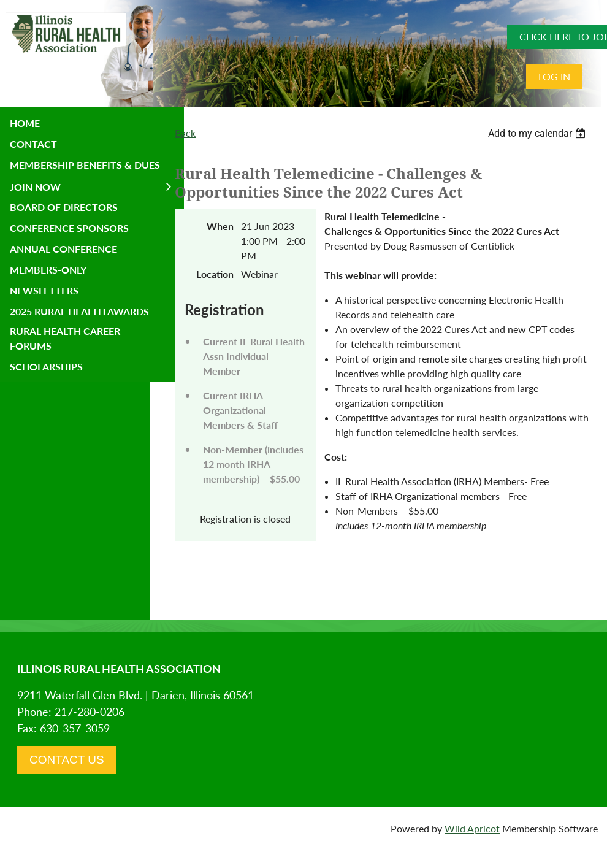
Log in (554, 76)
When (220, 226)
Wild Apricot (472, 828)
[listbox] (538, 133)
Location (215, 274)
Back (185, 133)
